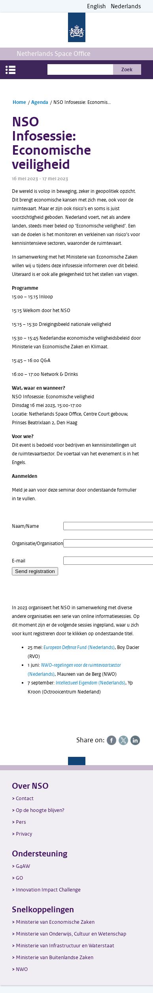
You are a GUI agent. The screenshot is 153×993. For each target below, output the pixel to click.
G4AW (23, 866)
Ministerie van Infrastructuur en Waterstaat (65, 945)
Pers (21, 822)
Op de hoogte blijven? (40, 810)
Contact (25, 798)
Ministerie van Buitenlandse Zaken (54, 957)
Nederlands (126, 6)
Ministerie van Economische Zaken (55, 922)
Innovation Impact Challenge (48, 889)
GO (19, 878)
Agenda (39, 102)
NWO (22, 969)
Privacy (24, 833)
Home (19, 102)
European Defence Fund (65, 648)
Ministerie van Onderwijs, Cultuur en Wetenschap (71, 933)
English (96, 6)
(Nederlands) (101, 647)
